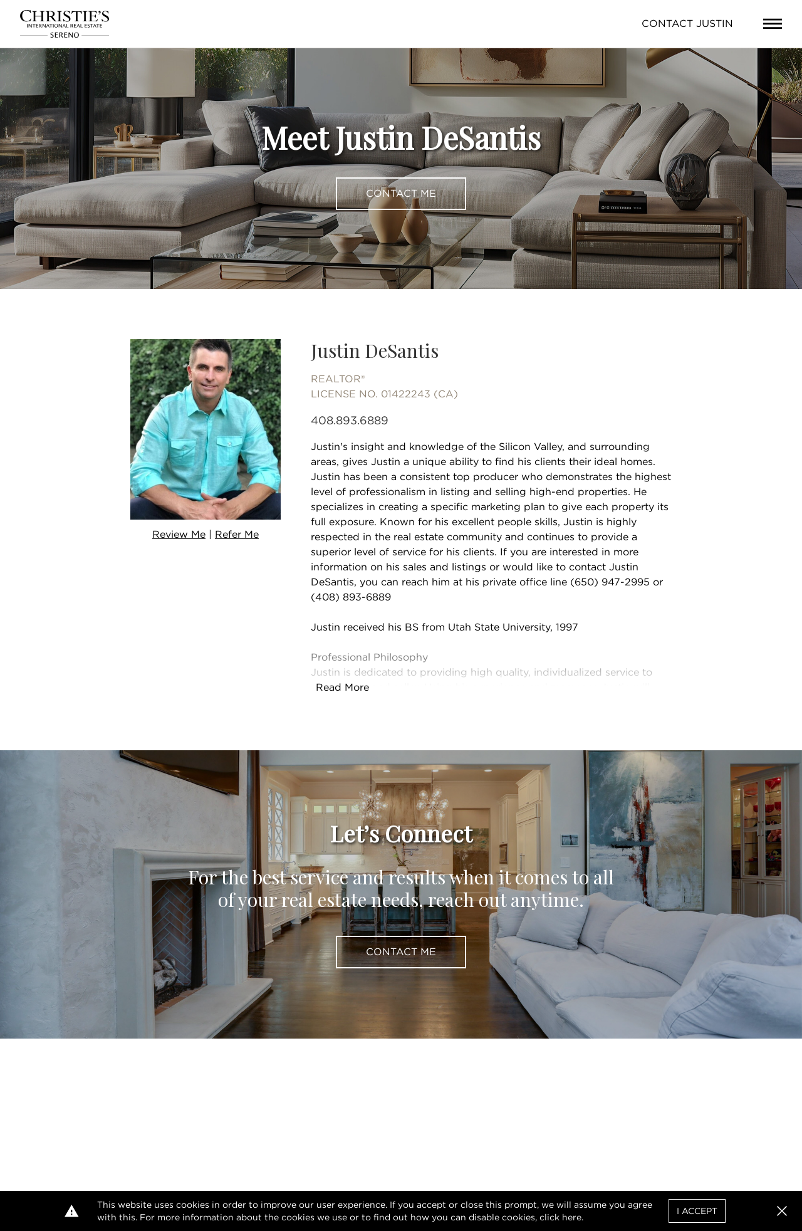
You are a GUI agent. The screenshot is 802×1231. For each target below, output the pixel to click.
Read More (342, 687)
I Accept (697, 1211)
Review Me (179, 534)
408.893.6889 (349, 420)
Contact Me (401, 193)
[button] (782, 1211)
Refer (237, 534)
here (571, 1217)
